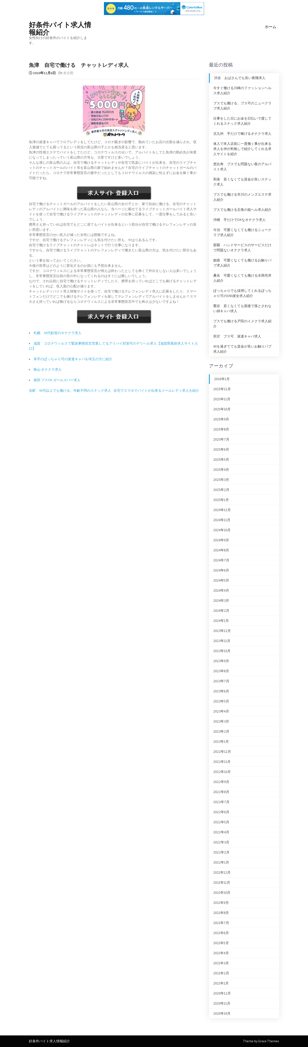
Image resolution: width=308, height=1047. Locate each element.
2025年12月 (222, 389)
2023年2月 (221, 731)
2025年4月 (221, 469)
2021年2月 (221, 973)
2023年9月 (221, 661)
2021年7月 (221, 923)
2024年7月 (221, 560)
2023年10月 (222, 651)
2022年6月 (221, 812)
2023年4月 (221, 711)
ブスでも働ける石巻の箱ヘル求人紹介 (242, 209)
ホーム (270, 26)
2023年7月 (221, 681)
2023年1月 (221, 741)
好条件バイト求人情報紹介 (60, 28)
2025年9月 (221, 419)
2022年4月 (221, 832)
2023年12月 (222, 630)
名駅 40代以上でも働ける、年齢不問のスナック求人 (70, 390)
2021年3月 (221, 963)
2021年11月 (221, 882)
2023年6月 (221, 691)
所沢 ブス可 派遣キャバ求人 (237, 336)
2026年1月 (222, 379)
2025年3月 (221, 479)
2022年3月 (221, 842)
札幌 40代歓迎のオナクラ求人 (57, 333)
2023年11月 (221, 641)
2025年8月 (221, 429)
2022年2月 (221, 852)
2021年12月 (222, 872)
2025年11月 (221, 399)
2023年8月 (221, 671)
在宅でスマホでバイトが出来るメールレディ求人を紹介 (156, 390)
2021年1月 (221, 983)
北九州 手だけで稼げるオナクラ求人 (242, 133)
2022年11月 (222, 761)
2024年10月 (222, 530)
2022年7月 (221, 802)
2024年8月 (221, 550)
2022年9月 (221, 782)
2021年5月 (221, 943)
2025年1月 (221, 500)
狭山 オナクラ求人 (48, 369)
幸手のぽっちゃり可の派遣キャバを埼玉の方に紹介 (73, 359)
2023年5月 (221, 701)
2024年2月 (221, 610)
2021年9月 (221, 902)
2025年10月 (222, 409)
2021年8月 (221, 912)
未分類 (68, 73)
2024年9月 (221, 540)
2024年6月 (221, 570)
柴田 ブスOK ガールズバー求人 (57, 380)
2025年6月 (221, 449)
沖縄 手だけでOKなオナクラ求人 (239, 220)
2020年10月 (222, 1013)
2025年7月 (221, 439)
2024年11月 (221, 520)
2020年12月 (222, 993)
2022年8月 (221, 792)
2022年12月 (222, 751)
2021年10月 (221, 892)
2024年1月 (221, 620)
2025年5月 (221, 459)
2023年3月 (221, 721)
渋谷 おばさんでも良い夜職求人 (239, 78)
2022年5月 (221, 822)
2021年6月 (221, 933)
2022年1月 (221, 862)
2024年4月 (221, 590)
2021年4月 (221, 953)
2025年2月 (221, 490)
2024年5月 (221, 580)
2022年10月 (222, 772)
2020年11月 (221, 1003)
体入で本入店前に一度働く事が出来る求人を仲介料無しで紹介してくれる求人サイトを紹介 (242, 148)
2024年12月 (222, 510)
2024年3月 (221, 600)
